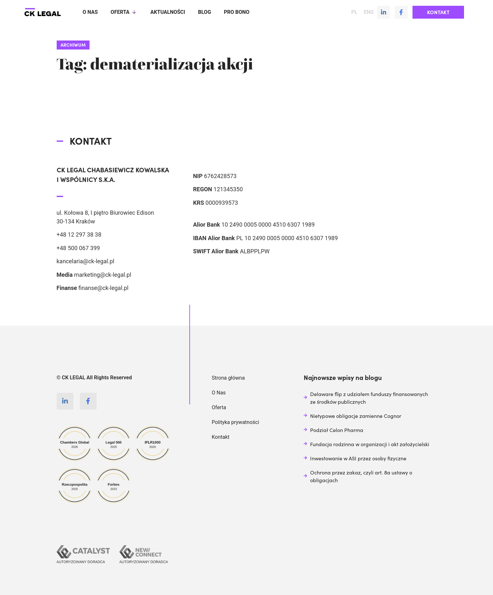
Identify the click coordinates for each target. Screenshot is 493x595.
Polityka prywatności (235, 422)
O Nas (219, 393)
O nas (90, 12)
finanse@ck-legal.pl (103, 287)
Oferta (124, 12)
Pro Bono (236, 12)
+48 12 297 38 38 (79, 234)
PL (354, 12)
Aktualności (167, 12)
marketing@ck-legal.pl (102, 274)
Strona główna (228, 378)
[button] (438, 12)
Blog (204, 12)
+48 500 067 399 (78, 248)
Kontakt (221, 437)
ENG (369, 12)
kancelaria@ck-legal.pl (85, 261)
